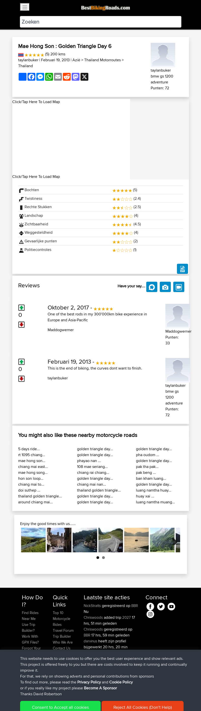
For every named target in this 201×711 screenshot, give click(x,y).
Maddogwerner (61, 330)
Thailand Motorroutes (102, 60)
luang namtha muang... (155, 502)
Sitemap (67, 700)
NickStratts (93, 605)
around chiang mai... (35, 502)
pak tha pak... (147, 466)
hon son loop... (30, 478)
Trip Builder (62, 636)
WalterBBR (92, 670)
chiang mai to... (31, 484)
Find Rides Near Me (30, 615)
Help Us (59, 654)
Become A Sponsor (30, 662)
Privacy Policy (87, 700)
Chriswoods (94, 617)
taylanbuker (28, 60)
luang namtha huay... (153, 490)
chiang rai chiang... (93, 472)
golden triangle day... (95, 449)
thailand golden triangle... (40, 496)
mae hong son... (31, 461)
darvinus (91, 641)
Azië (76, 60)
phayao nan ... (89, 461)
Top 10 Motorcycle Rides (61, 618)
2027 (126, 617)
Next (173, 540)
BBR (134, 605)
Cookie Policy (112, 700)
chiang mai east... (33, 466)
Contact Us (61, 648)
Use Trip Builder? (28, 627)
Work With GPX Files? (30, 639)
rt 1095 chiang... (31, 455)
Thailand (25, 66)
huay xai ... (145, 496)
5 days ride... (29, 449)
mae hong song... (33, 472)
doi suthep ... (29, 490)
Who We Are (63, 642)
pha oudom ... (147, 455)
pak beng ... (146, 472)
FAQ (25, 671)
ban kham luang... (151, 478)
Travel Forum (63, 630)
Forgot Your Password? (31, 651)
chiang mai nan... (91, 484)
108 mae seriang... (92, 466)
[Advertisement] (71, 139)
